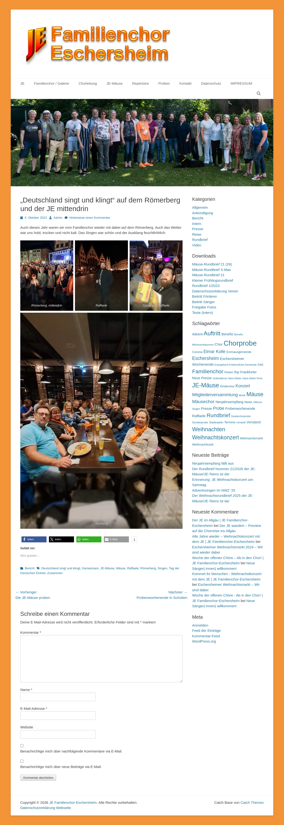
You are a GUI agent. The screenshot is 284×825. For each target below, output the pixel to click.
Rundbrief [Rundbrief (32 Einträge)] (218, 415)
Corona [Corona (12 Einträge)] (197, 352)
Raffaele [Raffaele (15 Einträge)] (199, 416)
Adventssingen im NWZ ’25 (213, 490)
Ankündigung (202, 213)
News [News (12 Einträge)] (248, 402)
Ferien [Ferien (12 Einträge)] (228, 372)
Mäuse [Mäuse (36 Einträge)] (254, 394)
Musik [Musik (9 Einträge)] (242, 395)
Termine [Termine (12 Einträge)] (230, 422)
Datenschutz (211, 83)
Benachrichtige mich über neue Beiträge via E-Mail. (61, 767)
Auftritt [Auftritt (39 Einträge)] (212, 333)
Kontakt (185, 83)
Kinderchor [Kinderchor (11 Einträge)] (227, 386)
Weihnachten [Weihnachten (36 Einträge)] (208, 429)
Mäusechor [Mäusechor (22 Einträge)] (203, 401)
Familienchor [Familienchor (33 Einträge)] (207, 371)
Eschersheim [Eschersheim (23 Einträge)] (205, 358)
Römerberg (148, 568)
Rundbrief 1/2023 (206, 286)
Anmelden (200, 625)
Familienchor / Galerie (51, 83)
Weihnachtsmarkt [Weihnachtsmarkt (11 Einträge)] (251, 438)
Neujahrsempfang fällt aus (213, 463)
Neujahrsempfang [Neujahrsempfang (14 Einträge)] (229, 402)
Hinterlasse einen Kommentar (89, 217)
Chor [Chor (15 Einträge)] (219, 344)
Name (26, 690)
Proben (164, 83)
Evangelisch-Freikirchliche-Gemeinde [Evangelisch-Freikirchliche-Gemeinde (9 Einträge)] (236, 364)
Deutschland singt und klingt (60, 568)
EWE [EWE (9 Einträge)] (260, 364)
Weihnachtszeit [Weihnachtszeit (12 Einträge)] (202, 444)
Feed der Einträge (206, 630)
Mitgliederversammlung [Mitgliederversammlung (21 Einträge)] (215, 394)
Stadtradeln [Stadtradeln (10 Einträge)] (216, 422)
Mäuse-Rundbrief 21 (208, 275)
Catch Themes (252, 802)
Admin (57, 217)
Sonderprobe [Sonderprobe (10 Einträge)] (200, 422)
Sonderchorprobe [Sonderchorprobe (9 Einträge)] (241, 416)
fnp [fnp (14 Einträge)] (236, 372)
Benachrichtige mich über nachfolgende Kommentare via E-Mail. (71, 751)
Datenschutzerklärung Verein (215, 291)
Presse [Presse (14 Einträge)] (206, 408)
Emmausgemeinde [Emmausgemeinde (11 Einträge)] (238, 352)
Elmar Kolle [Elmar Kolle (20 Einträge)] (214, 351)
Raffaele (133, 568)
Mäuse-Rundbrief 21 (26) (212, 264)
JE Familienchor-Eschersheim (73, 802)
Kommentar (30, 632)
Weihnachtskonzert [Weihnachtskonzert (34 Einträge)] (215, 437)
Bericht (29, 568)
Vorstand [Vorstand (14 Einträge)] (253, 422)
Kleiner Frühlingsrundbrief (212, 280)
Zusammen (55, 573)
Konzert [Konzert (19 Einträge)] (243, 386)
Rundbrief (200, 240)
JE (22, 83)
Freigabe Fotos (204, 307)
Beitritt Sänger (203, 302)
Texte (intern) (202, 313)
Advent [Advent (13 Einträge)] (197, 334)
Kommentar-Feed (206, 636)
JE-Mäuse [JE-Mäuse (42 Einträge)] (205, 385)
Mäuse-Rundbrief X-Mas (211, 270)
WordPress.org (204, 641)
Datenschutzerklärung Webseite (45, 808)
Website (26, 727)
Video (196, 245)
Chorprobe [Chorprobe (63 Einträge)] (240, 343)
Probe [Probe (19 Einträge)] (218, 408)
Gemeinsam (90, 568)
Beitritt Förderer (204, 296)
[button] (34, 539)
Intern (196, 224)
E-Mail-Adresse (33, 708)
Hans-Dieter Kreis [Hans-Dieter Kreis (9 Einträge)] (252, 378)
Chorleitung (88, 83)
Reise (196, 234)
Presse (197, 229)
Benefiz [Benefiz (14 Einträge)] (227, 334)
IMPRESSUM (241, 83)
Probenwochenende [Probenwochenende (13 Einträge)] (240, 408)
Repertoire (140, 83)
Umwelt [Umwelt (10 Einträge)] (241, 422)
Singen (162, 568)
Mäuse (120, 568)
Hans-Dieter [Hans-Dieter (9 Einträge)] (235, 378)
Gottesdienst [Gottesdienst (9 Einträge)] (220, 378)
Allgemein (200, 207)
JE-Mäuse (114, 83)
